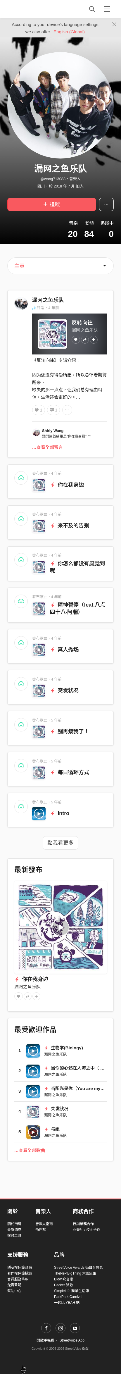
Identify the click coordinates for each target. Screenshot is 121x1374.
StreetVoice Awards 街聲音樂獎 (78, 1267)
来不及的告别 (69, 525)
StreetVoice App (72, 1340)
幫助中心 (14, 1291)
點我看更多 (60, 843)
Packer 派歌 (63, 1285)
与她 (52, 1129)
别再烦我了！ (69, 731)
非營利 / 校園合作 (86, 1230)
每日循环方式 (69, 772)
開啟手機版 (45, 1340)
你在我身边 (67, 485)
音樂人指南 (44, 1224)
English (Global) (69, 31)
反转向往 (82, 323)
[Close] (114, 24)
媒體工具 (14, 1236)
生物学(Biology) (63, 1047)
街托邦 (40, 1230)
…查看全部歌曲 (29, 1150)
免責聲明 (14, 1285)
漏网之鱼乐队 (48, 300)
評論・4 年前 (45, 308)
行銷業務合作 (83, 1224)
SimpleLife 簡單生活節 (71, 1291)
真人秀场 (64, 649)
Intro (60, 813)
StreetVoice (31, 9)
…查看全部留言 (47, 447)
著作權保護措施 (19, 1273)
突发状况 (64, 690)
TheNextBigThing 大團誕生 (75, 1273)
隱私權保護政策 (19, 1267)
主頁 (19, 266)
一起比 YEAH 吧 (66, 1303)
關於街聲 (14, 1224)
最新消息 (14, 1230)
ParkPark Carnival (68, 1297)
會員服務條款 (17, 1279)
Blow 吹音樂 (63, 1279)
